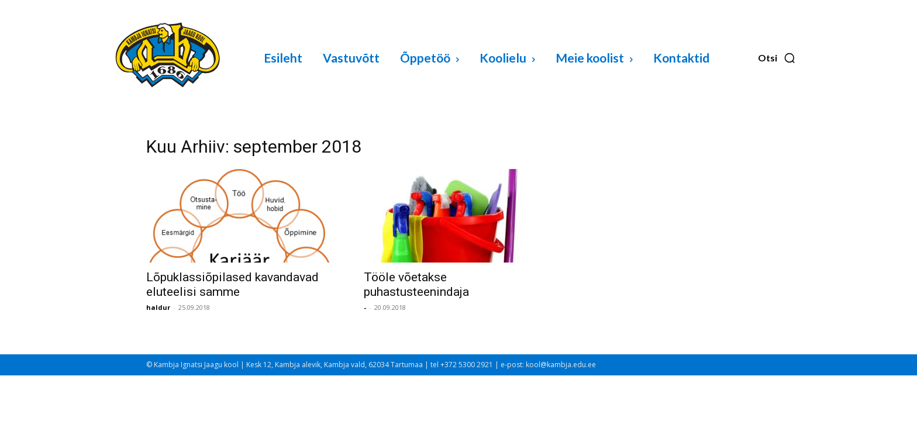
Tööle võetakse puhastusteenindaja (416, 284)
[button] (777, 57)
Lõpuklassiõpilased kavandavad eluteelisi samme (232, 284)
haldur (158, 307)
